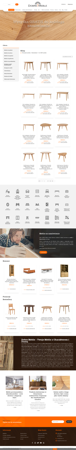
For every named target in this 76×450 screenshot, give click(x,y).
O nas (60, 9)
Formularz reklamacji (6, 435)
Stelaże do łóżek (8, 76)
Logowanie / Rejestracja (42, 433)
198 (50, 181)
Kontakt (66, 9)
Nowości (56, 9)
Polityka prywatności (24, 437)
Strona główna (11, 9)
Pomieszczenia (18, 9)
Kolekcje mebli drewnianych (27, 9)
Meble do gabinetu (8, 58)
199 (52, 181)
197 (48, 181)
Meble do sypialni (8, 55)
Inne (39, 9)
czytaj (15, 407)
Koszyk (39, 439)
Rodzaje (35, 9)
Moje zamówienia (41, 435)
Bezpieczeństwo (23, 433)
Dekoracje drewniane (9, 79)
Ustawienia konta (41, 437)
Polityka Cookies (23, 435)
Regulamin (5, 433)
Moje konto (70, 4)
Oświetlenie (7, 70)
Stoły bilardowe (8, 73)
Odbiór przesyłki (6, 439)
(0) (63, 4)
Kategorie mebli (8, 67)
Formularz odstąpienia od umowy (9, 437)
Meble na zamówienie (45, 9)
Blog (62, 9)
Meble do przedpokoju (9, 61)
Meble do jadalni (8, 50)
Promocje (52, 9)
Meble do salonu (8, 52)
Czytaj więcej (43, 252)
